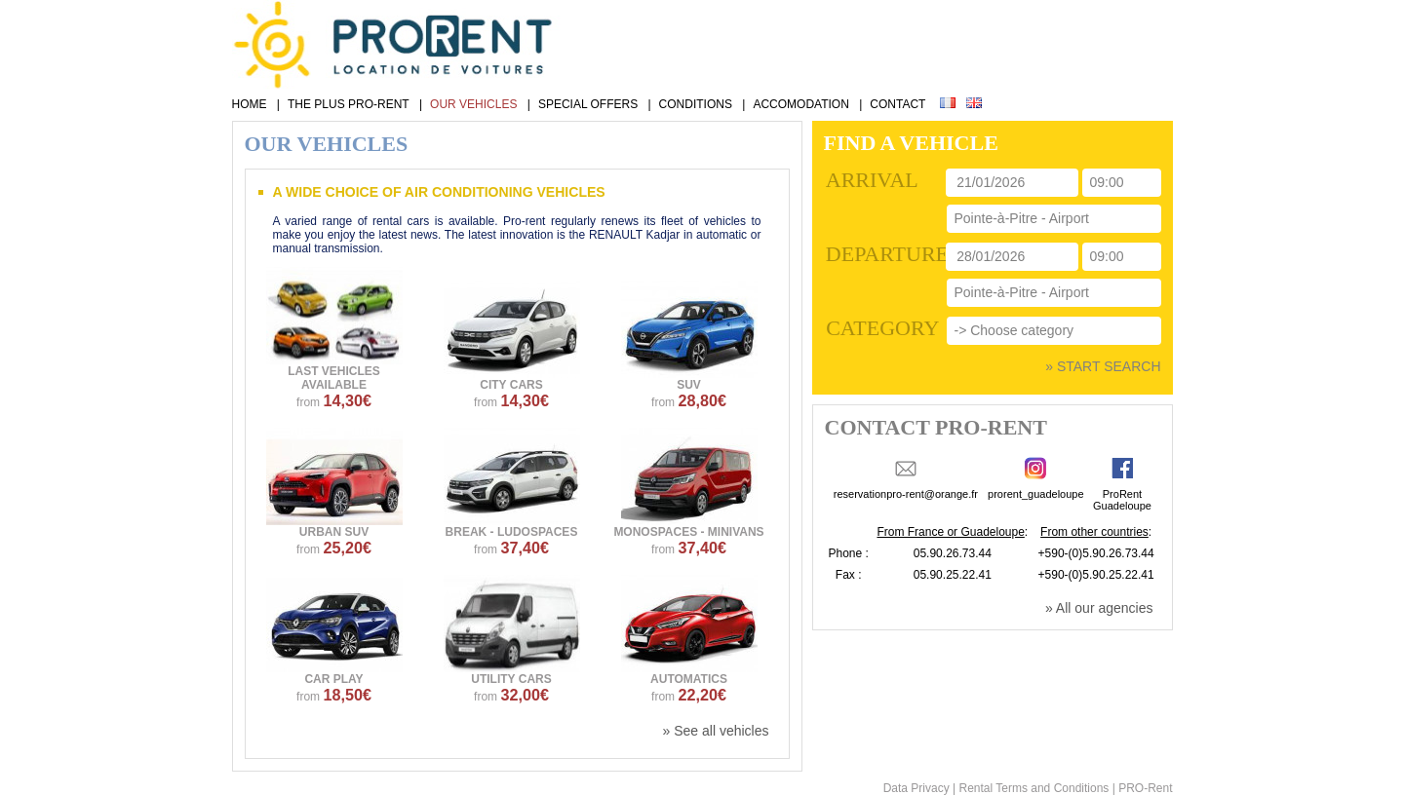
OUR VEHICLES (473, 104)
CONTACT (897, 104)
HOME (249, 104)
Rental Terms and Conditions (1033, 788)
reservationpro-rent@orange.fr (906, 494)
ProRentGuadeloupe (1122, 499)
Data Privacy (916, 788)
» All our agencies (1099, 608)
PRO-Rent (1145, 788)
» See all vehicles (716, 730)
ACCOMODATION (800, 104)
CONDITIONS (695, 104)
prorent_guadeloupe (1035, 494)
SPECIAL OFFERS (588, 104)
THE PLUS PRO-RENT (349, 104)
